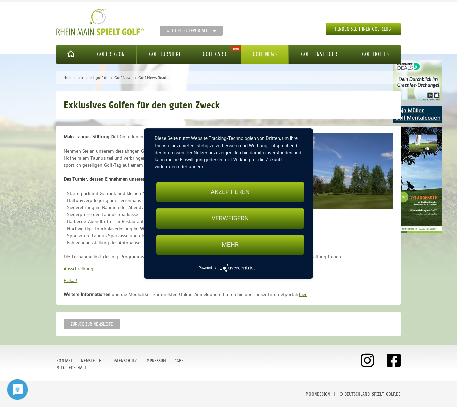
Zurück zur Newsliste (92, 324)
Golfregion (111, 54)
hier (303, 294)
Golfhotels (375, 54)
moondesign (318, 394)
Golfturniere (165, 54)
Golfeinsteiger (319, 54)
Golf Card (214, 54)
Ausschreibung (78, 268)
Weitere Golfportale (187, 30)
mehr (230, 244)
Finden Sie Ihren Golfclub (363, 29)
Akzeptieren (230, 191)
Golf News (265, 54)
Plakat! (70, 280)
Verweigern (230, 218)
